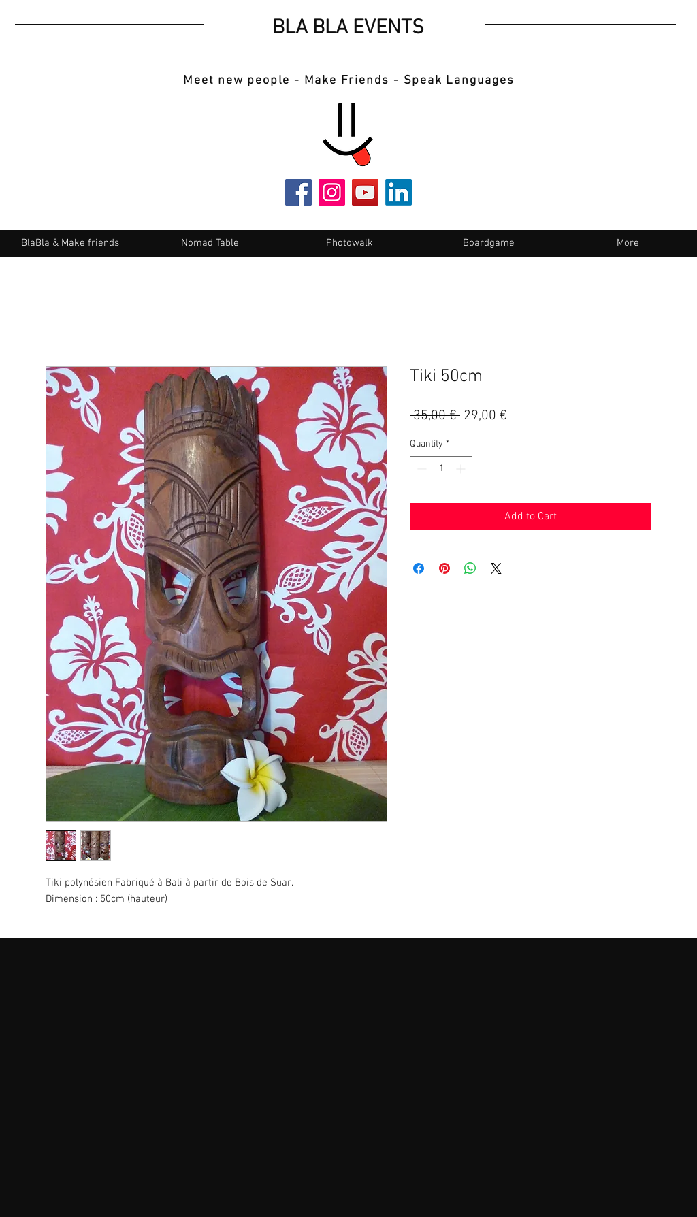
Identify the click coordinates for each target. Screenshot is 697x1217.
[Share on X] (496, 568)
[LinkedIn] (398, 192)
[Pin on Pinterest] (444, 568)
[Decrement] (420, 469)
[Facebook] (298, 192)
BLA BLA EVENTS (348, 28)
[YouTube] (365, 192)
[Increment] (461, 469)
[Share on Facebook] (418, 568)
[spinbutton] (441, 469)
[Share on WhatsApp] (470, 568)
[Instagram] (332, 192)
